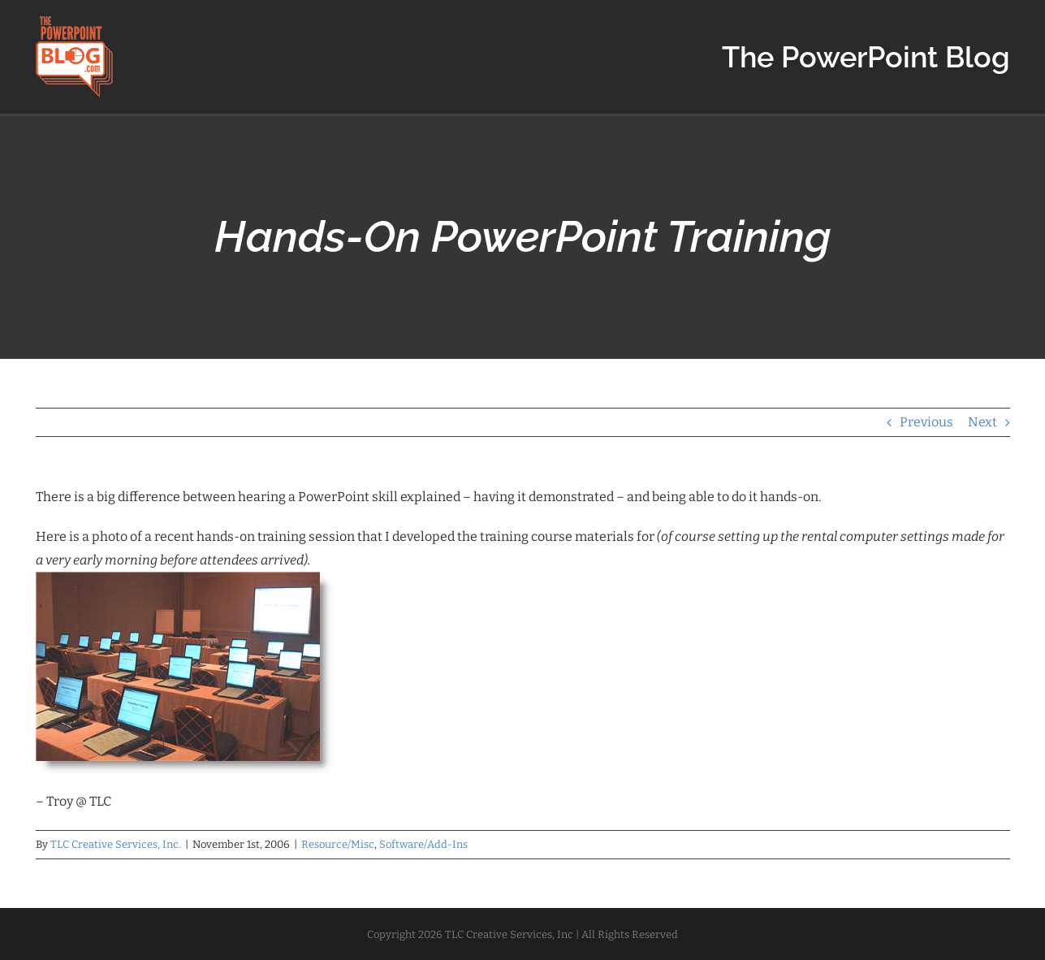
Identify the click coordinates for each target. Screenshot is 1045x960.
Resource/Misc (337, 844)
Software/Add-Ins (423, 844)
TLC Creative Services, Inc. (115, 844)
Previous (926, 422)
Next (982, 422)
